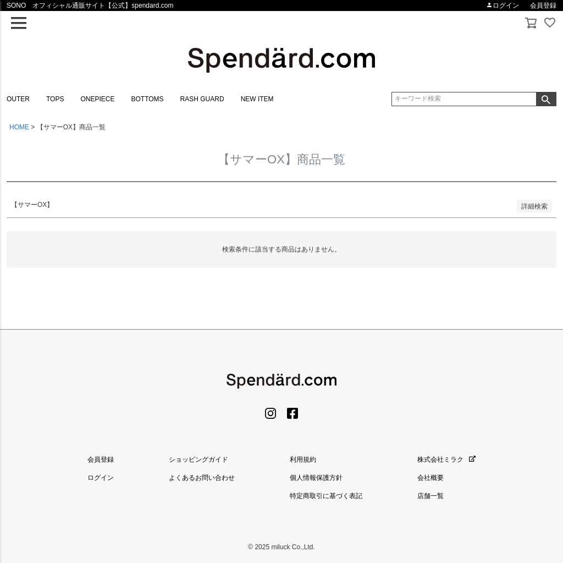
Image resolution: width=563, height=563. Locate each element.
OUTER (18, 99)
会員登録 (543, 5)
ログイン (502, 5)
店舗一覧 (430, 496)
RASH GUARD (202, 99)
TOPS (55, 99)
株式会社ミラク (446, 459)
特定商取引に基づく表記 (326, 496)
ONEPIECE (97, 99)
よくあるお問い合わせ (202, 478)
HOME (19, 127)
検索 (546, 99)
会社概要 (430, 478)
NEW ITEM (257, 99)
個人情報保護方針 (316, 478)
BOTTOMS (147, 99)
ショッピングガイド (198, 459)
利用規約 (303, 459)
